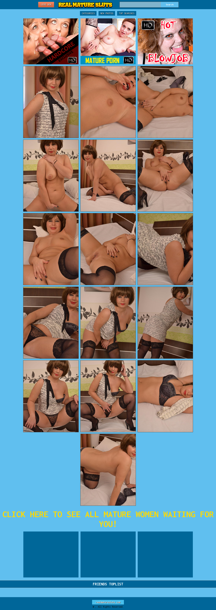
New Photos (106, 13)
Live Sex (46, 4)
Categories (88, 13)
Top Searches (126, 13)
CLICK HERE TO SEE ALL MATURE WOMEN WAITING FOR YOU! (108, 519)
